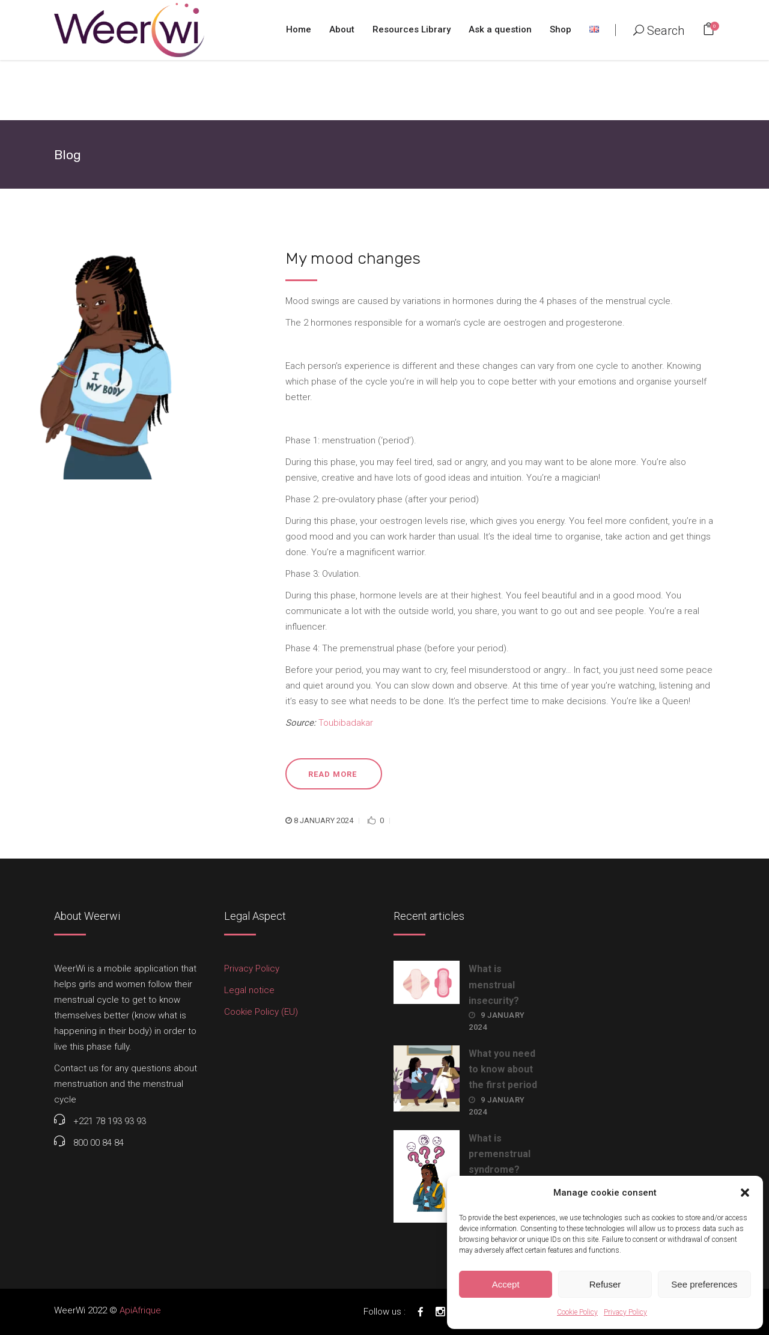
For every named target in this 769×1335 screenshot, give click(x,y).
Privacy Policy (625, 1312)
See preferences (704, 1284)
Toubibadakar (345, 722)
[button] (745, 1193)
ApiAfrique (140, 1310)
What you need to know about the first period (503, 1069)
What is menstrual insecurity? (494, 984)
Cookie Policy (577, 1312)
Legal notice (249, 990)
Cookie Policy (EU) (261, 1011)
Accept (506, 1284)
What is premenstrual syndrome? (499, 1154)
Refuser (605, 1284)
